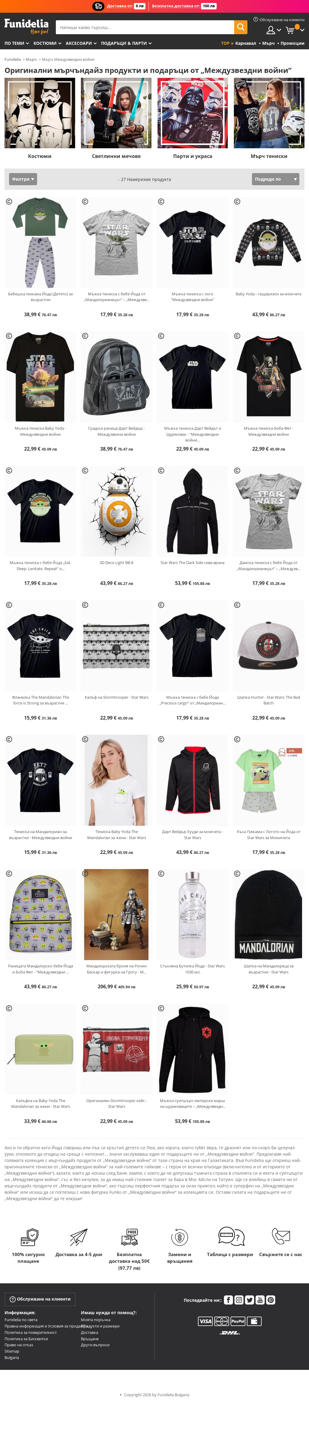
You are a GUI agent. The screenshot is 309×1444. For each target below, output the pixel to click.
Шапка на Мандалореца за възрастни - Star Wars (269, 969)
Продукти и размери (100, 1326)
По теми (14, 43)
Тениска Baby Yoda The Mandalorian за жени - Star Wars (116, 834)
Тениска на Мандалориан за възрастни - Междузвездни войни (40, 834)
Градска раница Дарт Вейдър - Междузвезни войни (116, 431)
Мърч (31, 59)
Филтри (21, 179)
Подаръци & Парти (124, 43)
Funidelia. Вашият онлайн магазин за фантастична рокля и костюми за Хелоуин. (26, 27)
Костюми (45, 43)
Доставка (89, 1332)
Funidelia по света (21, 1319)
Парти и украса (192, 156)
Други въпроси (95, 1344)
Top (225, 43)
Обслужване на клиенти (40, 1299)
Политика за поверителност (31, 1332)
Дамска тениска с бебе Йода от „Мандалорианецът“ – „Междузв (268, 565)
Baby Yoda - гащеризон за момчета (268, 294)
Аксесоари (79, 43)
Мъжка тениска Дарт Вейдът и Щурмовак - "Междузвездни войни (192, 434)
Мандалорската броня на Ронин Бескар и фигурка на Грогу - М (116, 969)
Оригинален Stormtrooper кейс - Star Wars (116, 1103)
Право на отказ (19, 1344)
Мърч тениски (269, 156)
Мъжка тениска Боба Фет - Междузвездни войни (268, 431)
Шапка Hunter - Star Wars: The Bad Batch (268, 700)
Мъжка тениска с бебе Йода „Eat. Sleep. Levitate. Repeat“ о (40, 565)
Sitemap (12, 1351)
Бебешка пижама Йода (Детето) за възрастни (40, 297)
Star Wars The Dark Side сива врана (193, 562)
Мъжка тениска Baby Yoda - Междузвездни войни (40, 431)
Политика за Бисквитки (26, 1338)
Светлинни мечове (116, 156)
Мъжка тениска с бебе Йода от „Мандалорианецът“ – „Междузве (116, 297)
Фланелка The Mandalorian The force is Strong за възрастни (40, 700)
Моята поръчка (95, 1319)
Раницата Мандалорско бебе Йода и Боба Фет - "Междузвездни (40, 969)
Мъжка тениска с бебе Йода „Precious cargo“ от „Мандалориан (192, 700)
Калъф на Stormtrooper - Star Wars (116, 697)
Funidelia (13, 59)
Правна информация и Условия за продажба (46, 1326)
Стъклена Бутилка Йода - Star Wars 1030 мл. (192, 969)
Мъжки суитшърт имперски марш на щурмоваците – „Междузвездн (192, 1103)
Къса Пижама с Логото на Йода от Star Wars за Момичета (269, 834)
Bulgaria (12, 1357)
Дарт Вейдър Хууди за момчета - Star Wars (192, 834)
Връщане (90, 1338)
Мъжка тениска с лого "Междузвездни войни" (192, 297)
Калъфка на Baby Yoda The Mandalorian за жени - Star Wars (40, 1103)
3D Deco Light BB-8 (116, 562)
